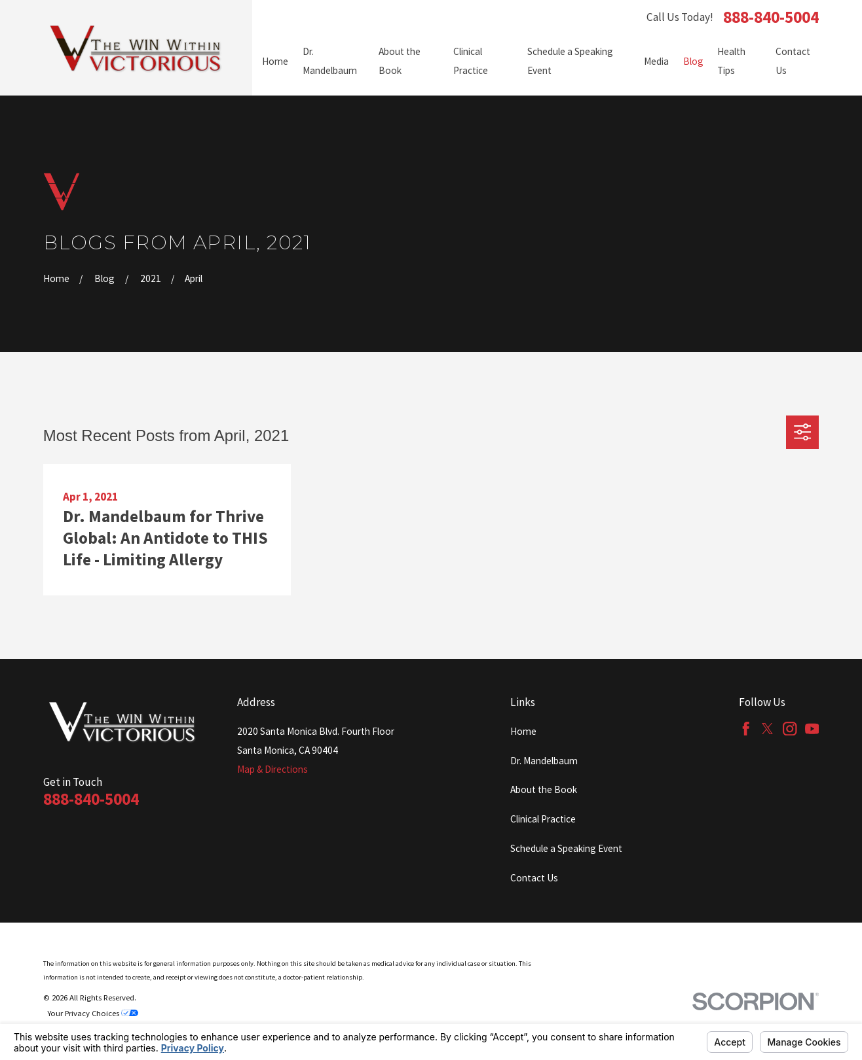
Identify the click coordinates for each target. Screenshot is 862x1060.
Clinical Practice (543, 819)
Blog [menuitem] (693, 61)
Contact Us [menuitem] (793, 61)
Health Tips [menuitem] (731, 61)
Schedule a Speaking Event (566, 848)
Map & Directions (272, 769)
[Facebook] (746, 728)
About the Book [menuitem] (400, 61)
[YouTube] (812, 728)
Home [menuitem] (275, 61)
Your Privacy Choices (92, 1013)
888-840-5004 (771, 17)
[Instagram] (789, 728)
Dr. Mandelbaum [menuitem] (330, 61)
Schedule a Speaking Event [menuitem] (570, 61)
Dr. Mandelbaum (544, 760)
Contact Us (534, 878)
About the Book (543, 789)
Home (523, 731)
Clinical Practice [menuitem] (470, 61)
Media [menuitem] (656, 61)
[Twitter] (767, 728)
